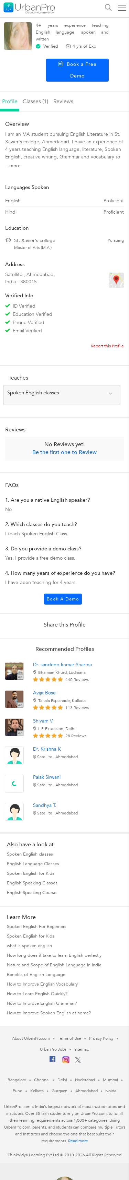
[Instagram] (65, 1062)
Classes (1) (35, 101)
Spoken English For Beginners (36, 926)
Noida (110, 1091)
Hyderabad (85, 1080)
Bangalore (17, 1080)
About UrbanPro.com (31, 1038)
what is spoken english (29, 946)
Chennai (41, 1080)
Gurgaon (59, 1091)
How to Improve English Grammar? (42, 1003)
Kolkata (37, 1091)
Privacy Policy (101, 1038)
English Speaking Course (31, 893)
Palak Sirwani (47, 777)
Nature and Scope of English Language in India (54, 965)
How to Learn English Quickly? (37, 994)
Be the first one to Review (64, 452)
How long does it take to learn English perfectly (54, 955)
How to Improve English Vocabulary (42, 984)
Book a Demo (63, 599)
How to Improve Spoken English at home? (49, 1013)
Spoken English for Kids (30, 873)
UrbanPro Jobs (53, 1049)
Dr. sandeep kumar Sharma (62, 664)
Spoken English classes (30, 854)
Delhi (62, 1080)
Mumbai (110, 1080)
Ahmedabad (86, 1091)
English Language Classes (33, 864)
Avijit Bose (44, 693)
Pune (17, 1091)
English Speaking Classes (32, 883)
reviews (63, 101)
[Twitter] (78, 1061)
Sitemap (81, 1049)
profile (10, 101)
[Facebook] (53, 1061)
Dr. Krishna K (47, 749)
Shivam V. (43, 721)
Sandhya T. (44, 805)
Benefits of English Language (36, 975)
